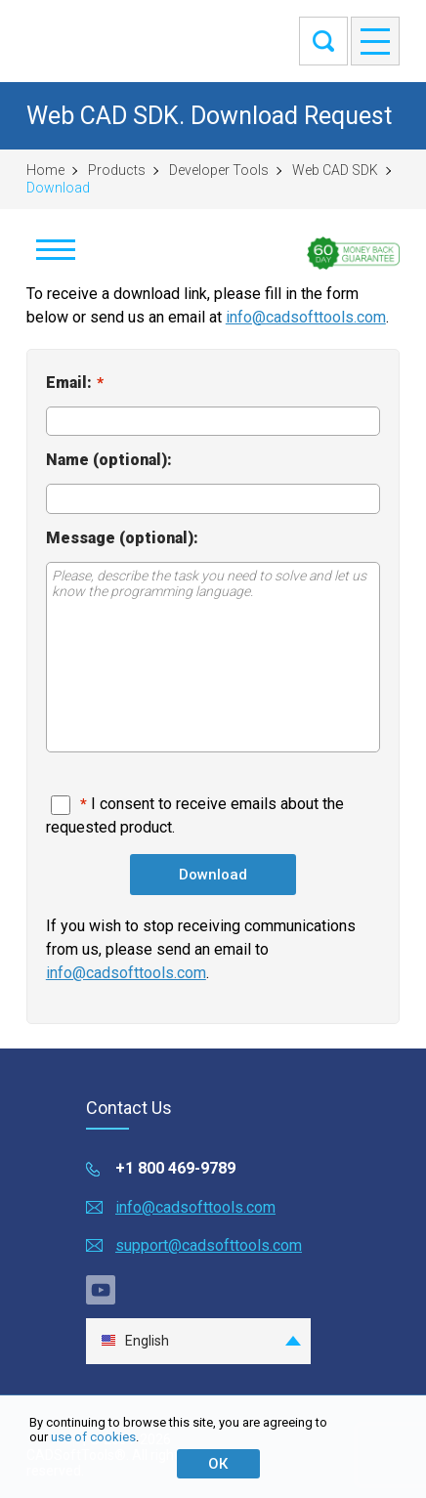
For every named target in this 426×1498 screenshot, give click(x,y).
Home (45, 170)
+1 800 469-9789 (175, 1168)
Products (117, 170)
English (135, 1341)
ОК (218, 1464)
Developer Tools (219, 170)
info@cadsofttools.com (306, 317)
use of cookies (93, 1437)
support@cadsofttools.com (208, 1245)
